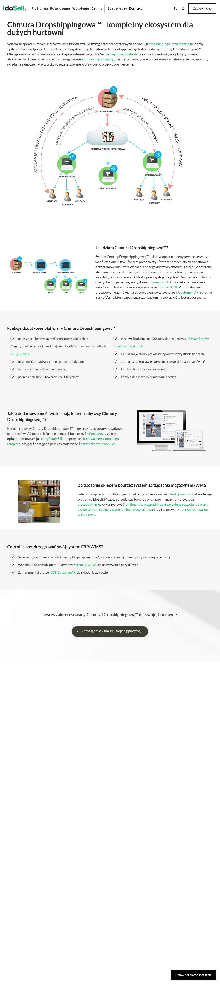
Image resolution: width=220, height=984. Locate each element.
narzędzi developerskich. (98, 444)
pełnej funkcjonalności (122, 54)
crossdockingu (182, 44)
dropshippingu (159, 44)
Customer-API (189, 292)
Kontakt (135, 8)
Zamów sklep (202, 8)
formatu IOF (160, 282)
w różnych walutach (129, 346)
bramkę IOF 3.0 (86, 565)
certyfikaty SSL (52, 439)
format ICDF (169, 287)
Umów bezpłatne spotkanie (193, 975)
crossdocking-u (89, 504)
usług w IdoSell (20, 354)
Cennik (96, 8)
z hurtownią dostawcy (97, 59)
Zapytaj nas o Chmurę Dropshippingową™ (112, 631)
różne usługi (95, 433)
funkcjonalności (181, 494)
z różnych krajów (197, 338)
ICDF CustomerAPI (62, 572)
